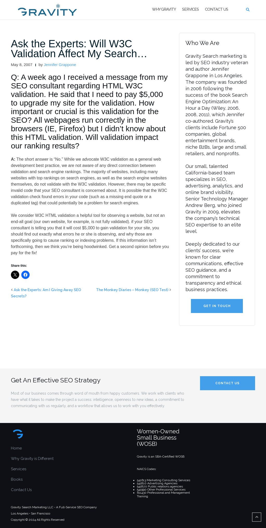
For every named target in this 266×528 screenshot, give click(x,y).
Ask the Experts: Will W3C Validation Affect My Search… (79, 48)
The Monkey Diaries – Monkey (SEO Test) (132, 290)
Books (17, 479)
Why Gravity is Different (32, 458)
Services (190, 9)
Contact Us (216, 9)
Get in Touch (217, 306)
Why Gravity (164, 9)
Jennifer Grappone (60, 64)
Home (16, 448)
